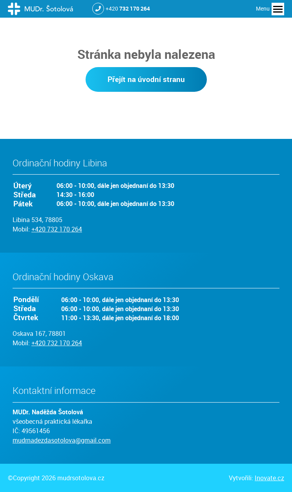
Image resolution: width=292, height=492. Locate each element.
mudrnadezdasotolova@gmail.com (62, 440)
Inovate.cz (269, 478)
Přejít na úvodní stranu (146, 79)
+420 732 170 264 (56, 229)
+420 (128, 8)
